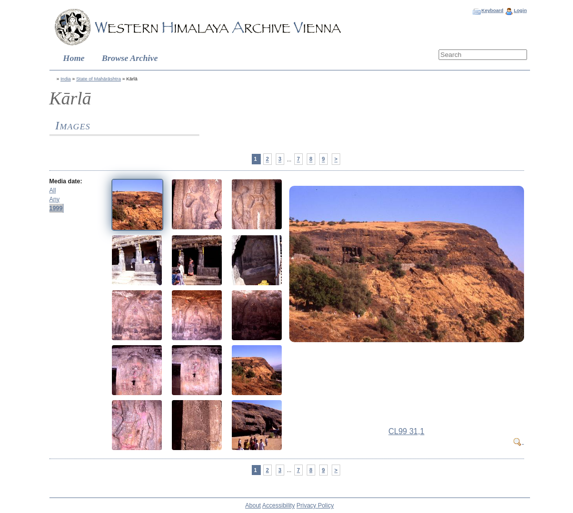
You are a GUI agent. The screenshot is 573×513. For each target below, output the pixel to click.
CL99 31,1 (407, 431)
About (253, 505)
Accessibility (278, 505)
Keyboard (492, 10)
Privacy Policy (315, 505)
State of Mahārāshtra (98, 78)
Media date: (65, 181)
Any (54, 199)
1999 (56, 208)
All (52, 190)
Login (520, 10)
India (65, 78)
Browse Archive (130, 58)
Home (73, 58)
